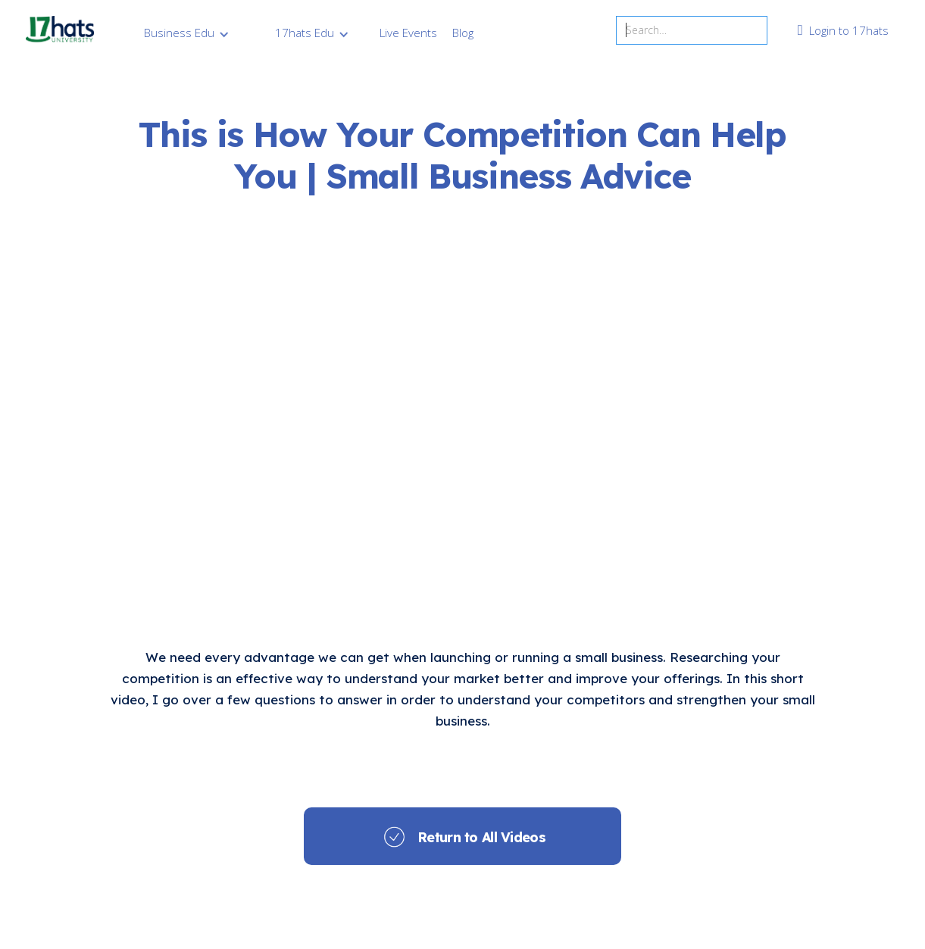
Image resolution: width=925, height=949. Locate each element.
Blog (462, 32)
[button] (187, 32)
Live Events (408, 32)
